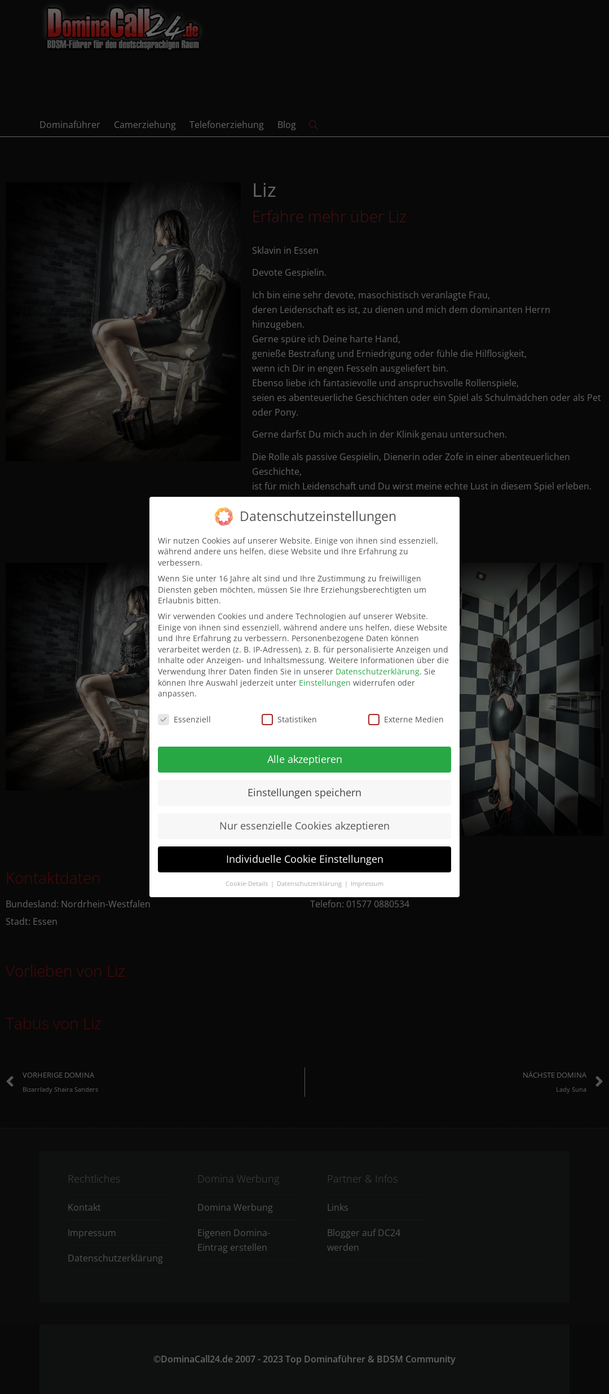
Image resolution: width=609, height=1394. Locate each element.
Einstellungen (325, 678)
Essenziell (184, 715)
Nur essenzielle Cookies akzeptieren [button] (304, 821)
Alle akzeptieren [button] (304, 755)
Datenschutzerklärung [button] (310, 879)
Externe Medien (406, 715)
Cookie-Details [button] (248, 879)
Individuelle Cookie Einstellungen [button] (304, 855)
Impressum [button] (367, 879)
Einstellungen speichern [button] (304, 788)
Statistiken (289, 715)
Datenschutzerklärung (378, 667)
